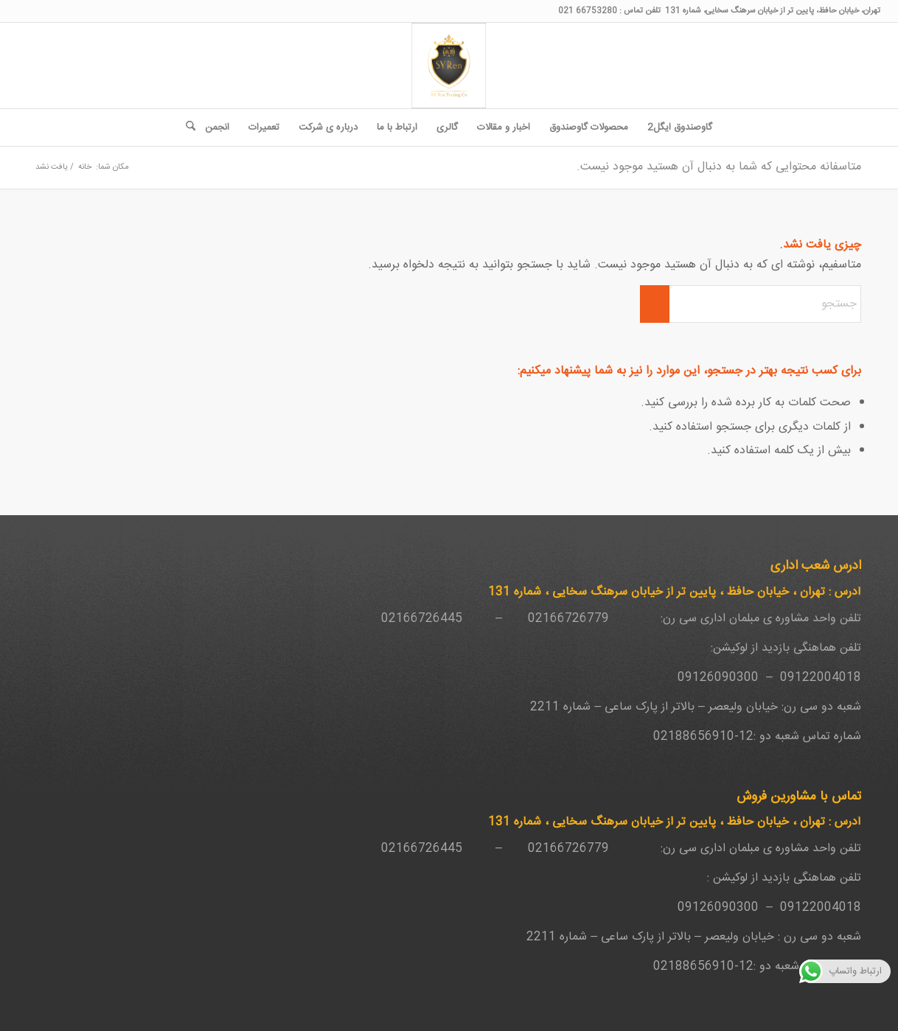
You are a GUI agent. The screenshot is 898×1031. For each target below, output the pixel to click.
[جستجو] (185, 127)
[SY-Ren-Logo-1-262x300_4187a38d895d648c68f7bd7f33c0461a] (448, 65)
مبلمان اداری (729, 619)
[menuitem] (680, 127)
